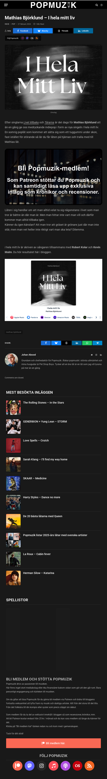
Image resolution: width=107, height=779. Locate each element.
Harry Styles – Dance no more (41, 497)
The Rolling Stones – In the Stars (43, 402)
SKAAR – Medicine (35, 478)
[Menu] (6, 5)
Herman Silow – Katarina (38, 573)
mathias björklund (13, 332)
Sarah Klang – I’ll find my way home (45, 459)
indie (7, 24)
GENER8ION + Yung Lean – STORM (45, 421)
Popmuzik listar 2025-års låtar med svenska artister (55, 535)
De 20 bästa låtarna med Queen (42, 516)
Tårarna (49, 122)
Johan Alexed (28, 354)
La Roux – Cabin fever (37, 554)
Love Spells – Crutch (36, 440)
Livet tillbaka (31, 122)
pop (13, 24)
